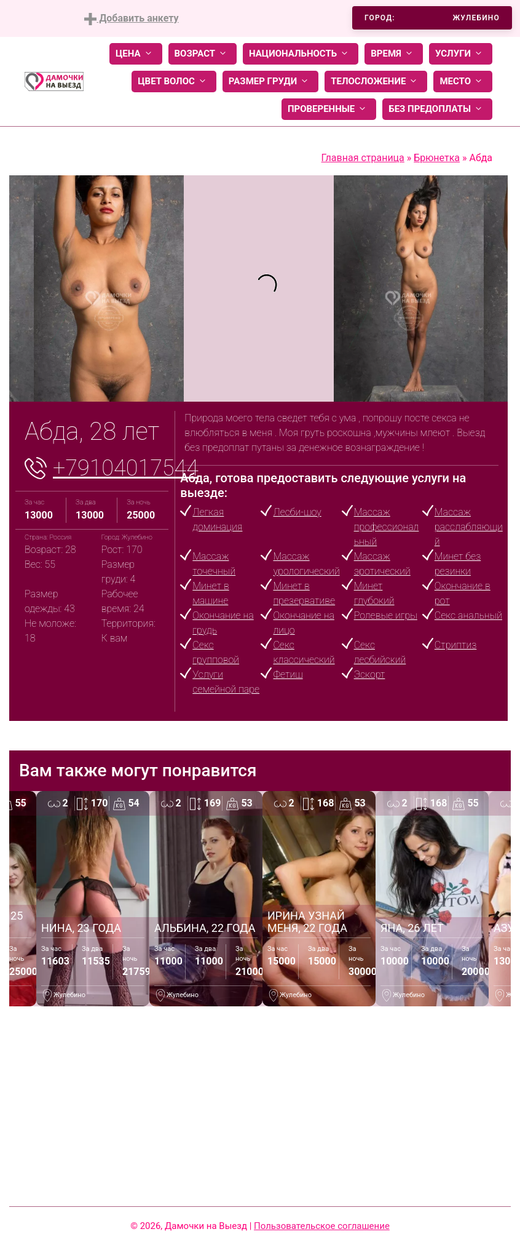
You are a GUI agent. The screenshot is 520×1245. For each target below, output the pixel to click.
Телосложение (376, 81)
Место (462, 81)
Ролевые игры (385, 615)
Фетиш (287, 674)
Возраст (202, 54)
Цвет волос (174, 81)
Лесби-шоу (297, 512)
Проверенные (329, 109)
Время (394, 54)
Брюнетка (437, 158)
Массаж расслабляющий (469, 526)
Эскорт (369, 674)
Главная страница (362, 158)
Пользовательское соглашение (322, 1225)
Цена (136, 54)
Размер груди (270, 81)
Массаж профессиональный (386, 526)
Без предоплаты (437, 109)
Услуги (460, 54)
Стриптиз (456, 645)
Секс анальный (468, 615)
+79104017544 (126, 468)
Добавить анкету (131, 18)
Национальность (300, 54)
